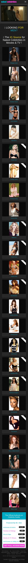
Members (9, 553)
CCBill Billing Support (15, 552)
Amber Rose (14, 276)
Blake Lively (14, 509)
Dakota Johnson (14, 315)
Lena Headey (14, 121)
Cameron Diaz (14, 373)
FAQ (10, 551)
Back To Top (18, 553)
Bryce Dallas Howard (14, 450)
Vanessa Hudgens (14, 392)
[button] (3, 13)
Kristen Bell (14, 160)
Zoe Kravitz (14, 354)
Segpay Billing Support (5, 552)
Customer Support (23, 552)
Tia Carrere (14, 431)
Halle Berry (14, 140)
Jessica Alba (14, 218)
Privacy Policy (23, 551)
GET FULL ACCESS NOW (14, 546)
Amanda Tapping (14, 489)
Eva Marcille (14, 412)
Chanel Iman (14, 257)
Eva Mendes (14, 295)
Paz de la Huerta (14, 470)
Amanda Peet (14, 334)
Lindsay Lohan (14, 179)
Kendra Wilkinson (14, 82)
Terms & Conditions (16, 551)
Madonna (14, 237)
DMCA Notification (5, 551)
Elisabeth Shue (14, 198)
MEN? (14, 30)
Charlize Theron (14, 101)
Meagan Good (13, 63)
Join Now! (13, 553)
